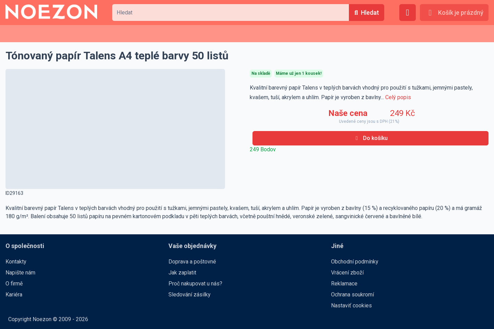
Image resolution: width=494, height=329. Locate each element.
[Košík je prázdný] (454, 12)
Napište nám (20, 272)
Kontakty (15, 261)
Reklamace (344, 283)
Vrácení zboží (347, 272)
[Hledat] (366, 12)
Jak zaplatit (182, 272)
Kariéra (13, 294)
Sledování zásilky (189, 294)
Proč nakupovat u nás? (195, 283)
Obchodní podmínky (354, 261)
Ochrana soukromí (352, 294)
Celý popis (398, 97)
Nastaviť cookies (351, 305)
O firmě (14, 283)
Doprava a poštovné (192, 261)
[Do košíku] (370, 138)
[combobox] (230, 12)
